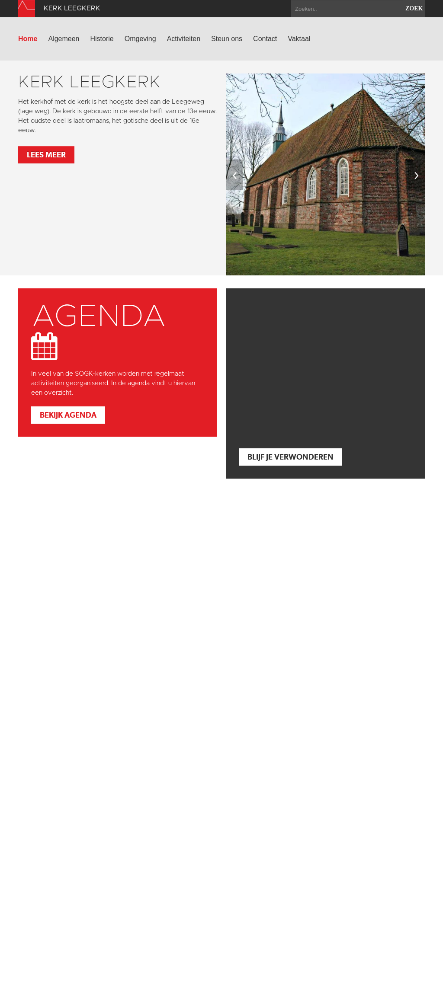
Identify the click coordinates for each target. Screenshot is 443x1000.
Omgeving (140, 38)
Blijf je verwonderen (290, 456)
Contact (265, 38)
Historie (102, 38)
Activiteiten (183, 38)
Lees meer (46, 154)
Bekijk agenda (68, 414)
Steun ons (226, 38)
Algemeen (63, 38)
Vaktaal (299, 38)
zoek (414, 8)
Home (27, 38)
